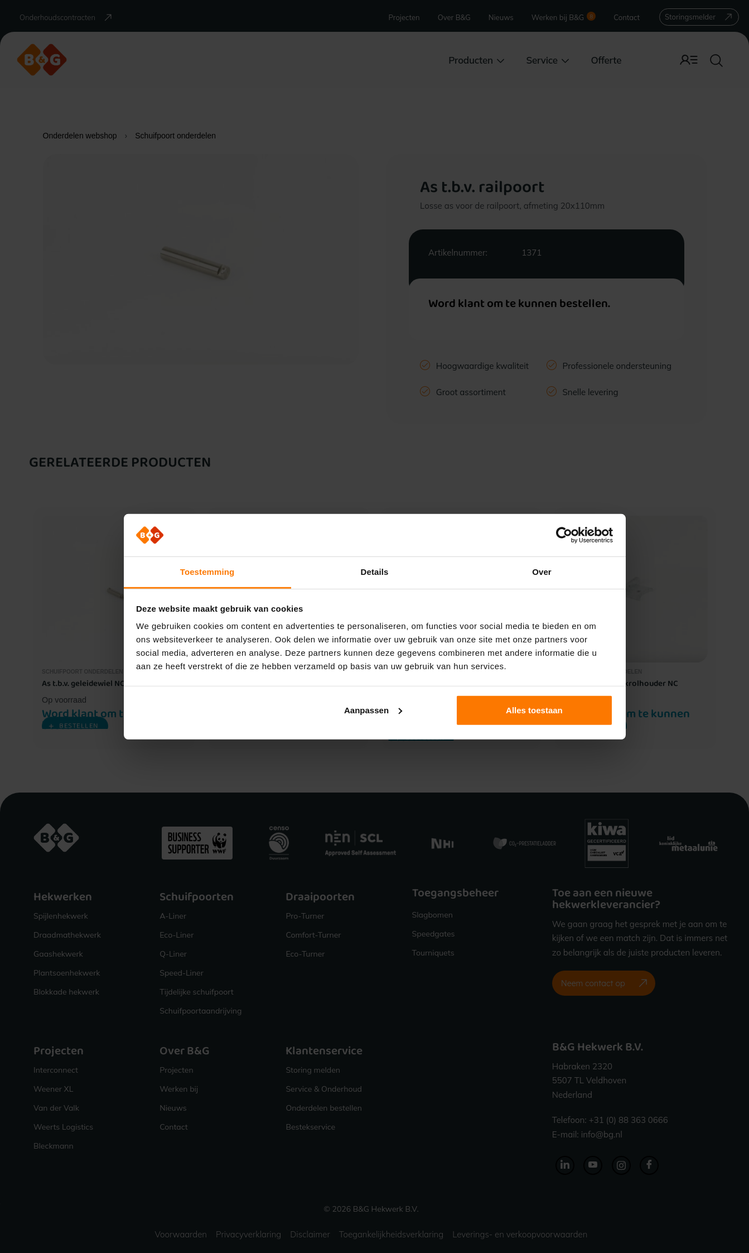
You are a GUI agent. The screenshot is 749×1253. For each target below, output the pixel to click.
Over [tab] (542, 572)
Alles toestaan (534, 710)
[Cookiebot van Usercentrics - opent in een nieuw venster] (564, 535)
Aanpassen (373, 710)
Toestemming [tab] (207, 572)
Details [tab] (375, 572)
